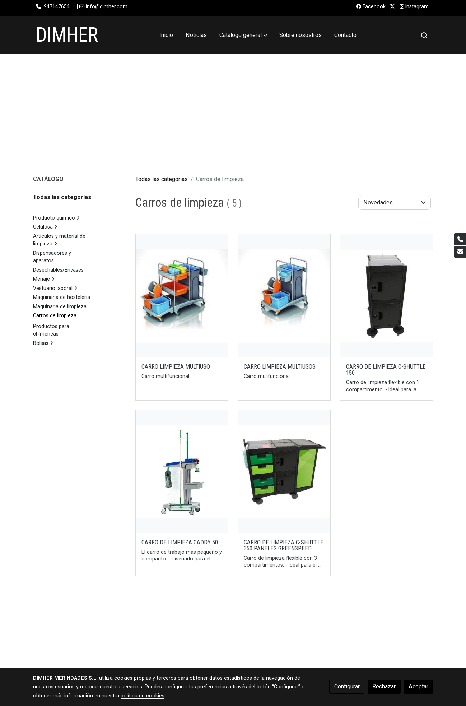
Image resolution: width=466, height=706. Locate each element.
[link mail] (460, 252)
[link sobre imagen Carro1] (182, 295)
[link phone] (460, 239)
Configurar (347, 686)
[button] (243, 35)
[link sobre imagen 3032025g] (284, 471)
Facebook (371, 6)
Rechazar (384, 686)
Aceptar (418, 686)
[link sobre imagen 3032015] (386, 295)
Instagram (414, 6)
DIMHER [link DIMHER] (67, 34)
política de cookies (142, 695)
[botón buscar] (424, 35)
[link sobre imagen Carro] (284, 295)
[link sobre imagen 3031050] (182, 471)
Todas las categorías (161, 179)
